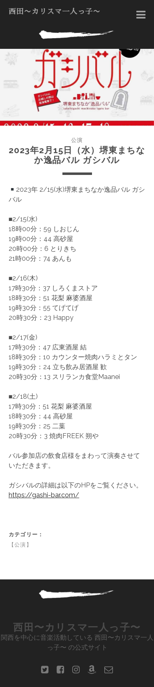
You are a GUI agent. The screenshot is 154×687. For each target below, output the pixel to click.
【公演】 (20, 545)
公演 (77, 140)
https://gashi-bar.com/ (44, 495)
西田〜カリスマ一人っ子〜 (55, 11)
